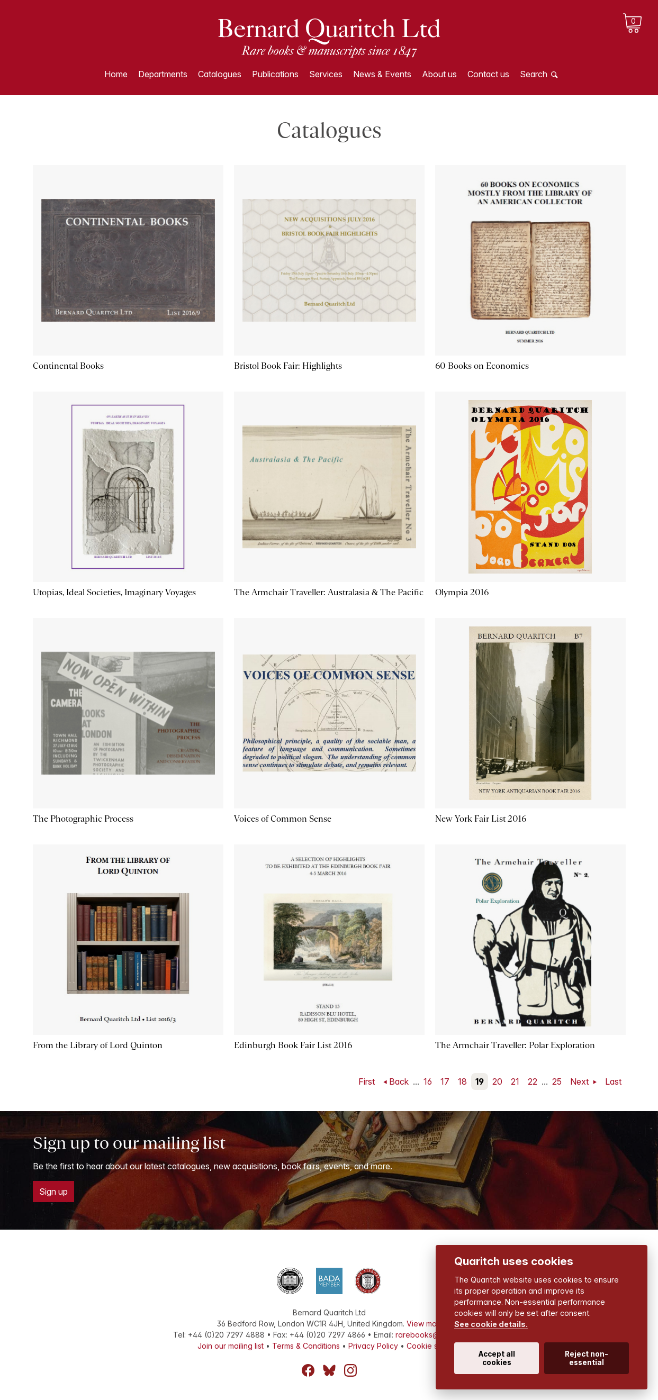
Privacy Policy (373, 1345)
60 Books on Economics (482, 366)
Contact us (488, 74)
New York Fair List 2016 (480, 819)
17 (444, 1081)
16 (427, 1081)
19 (479, 1081)
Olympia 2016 (462, 592)
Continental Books (68, 366)
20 (497, 1081)
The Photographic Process (83, 819)
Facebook (308, 1370)
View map (424, 1323)
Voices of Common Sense (282, 819)
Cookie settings (434, 1345)
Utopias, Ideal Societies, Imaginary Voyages (114, 592)
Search (533, 74)
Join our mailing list (230, 1345)
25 (557, 1081)
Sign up (53, 1191)
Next (580, 1081)
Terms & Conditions (306, 1345)
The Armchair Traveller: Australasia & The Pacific (329, 592)
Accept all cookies (497, 1358)
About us (439, 74)
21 (515, 1081)
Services (325, 74)
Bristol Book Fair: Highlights (288, 366)
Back (399, 1081)
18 (462, 1081)
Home (116, 74)
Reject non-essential (586, 1358)
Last (613, 1081)
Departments (162, 74)
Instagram (350, 1370)
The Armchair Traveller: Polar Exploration (515, 1045)
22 (532, 1081)
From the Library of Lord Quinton (98, 1045)
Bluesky (329, 1370)
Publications (275, 74)
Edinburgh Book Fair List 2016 (293, 1045)
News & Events (382, 74)
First (366, 1081)
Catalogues (219, 74)
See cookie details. (491, 1324)
